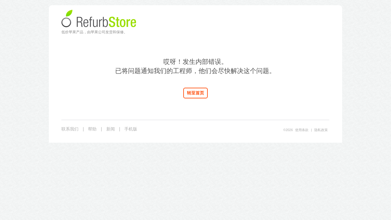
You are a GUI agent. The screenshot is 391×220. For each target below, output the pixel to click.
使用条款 (302, 130)
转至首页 (195, 92)
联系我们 (70, 129)
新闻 (110, 129)
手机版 (130, 129)
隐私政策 (321, 130)
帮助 (92, 129)
